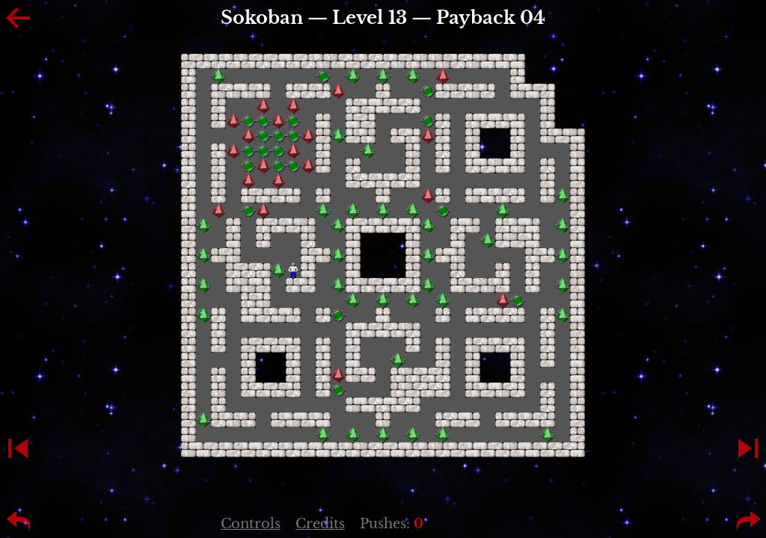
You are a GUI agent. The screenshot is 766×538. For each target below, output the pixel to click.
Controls (251, 524)
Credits (320, 524)
